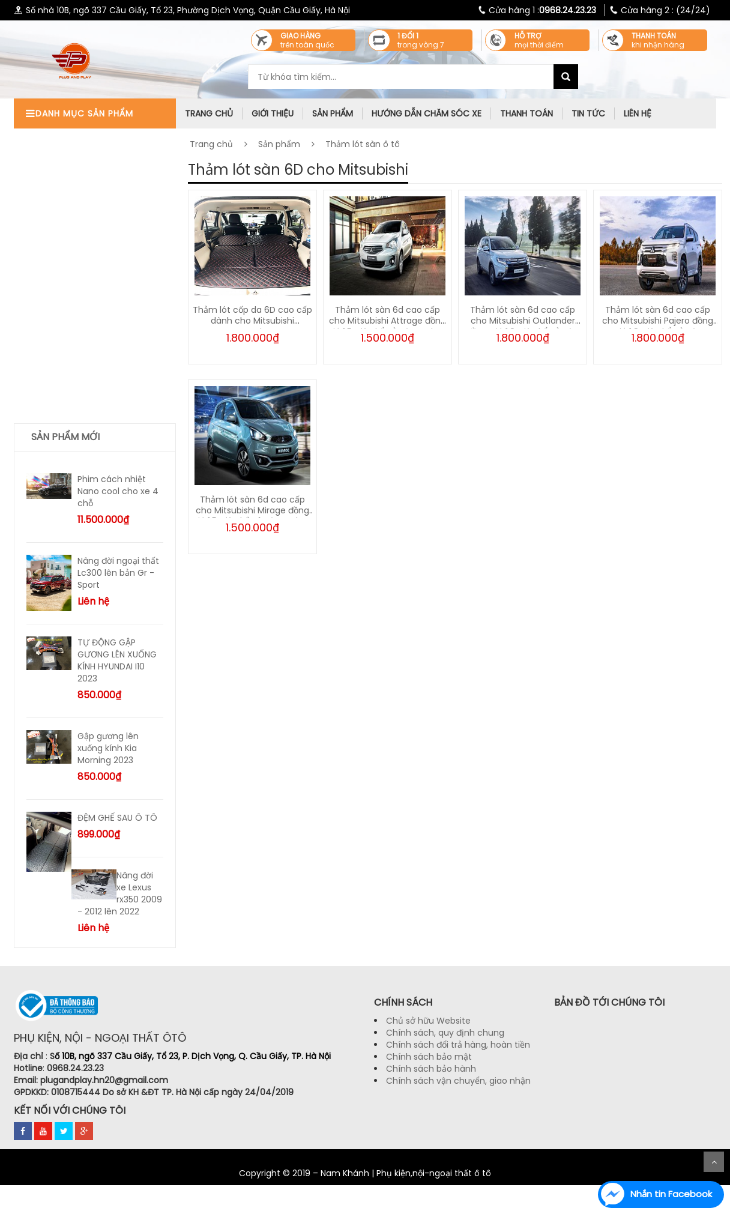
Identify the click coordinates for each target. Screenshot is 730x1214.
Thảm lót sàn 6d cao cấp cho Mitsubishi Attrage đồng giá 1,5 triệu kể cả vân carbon (387, 320)
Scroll (714, 1162)
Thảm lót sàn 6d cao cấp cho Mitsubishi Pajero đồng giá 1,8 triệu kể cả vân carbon (657, 326)
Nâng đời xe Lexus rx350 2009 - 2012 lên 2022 (119, 893)
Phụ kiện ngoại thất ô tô (81, 160)
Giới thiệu (273, 113)
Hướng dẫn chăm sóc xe (426, 113)
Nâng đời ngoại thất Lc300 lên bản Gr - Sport (118, 573)
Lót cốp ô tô (57, 227)
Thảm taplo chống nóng (82, 205)
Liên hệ (637, 113)
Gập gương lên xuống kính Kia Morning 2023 (108, 748)
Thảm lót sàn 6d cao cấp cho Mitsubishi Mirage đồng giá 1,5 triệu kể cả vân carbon (252, 510)
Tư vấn (46, 293)
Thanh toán (526, 113)
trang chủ (209, 113)
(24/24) (657, 10)
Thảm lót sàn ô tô (69, 271)
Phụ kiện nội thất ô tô (75, 138)
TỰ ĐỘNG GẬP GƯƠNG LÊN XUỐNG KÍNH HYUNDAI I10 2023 (117, 660)
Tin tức (588, 113)
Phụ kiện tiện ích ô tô (75, 182)
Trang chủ (211, 144)
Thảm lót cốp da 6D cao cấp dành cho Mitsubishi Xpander (252, 320)
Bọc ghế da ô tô (64, 249)
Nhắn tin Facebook (671, 1194)
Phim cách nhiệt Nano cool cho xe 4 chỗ (117, 491)
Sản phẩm (332, 113)
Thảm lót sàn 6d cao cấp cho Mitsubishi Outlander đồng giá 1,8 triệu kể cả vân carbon (522, 326)
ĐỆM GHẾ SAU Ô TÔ (117, 818)
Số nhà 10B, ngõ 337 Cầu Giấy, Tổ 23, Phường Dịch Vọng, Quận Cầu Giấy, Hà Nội (182, 10)
